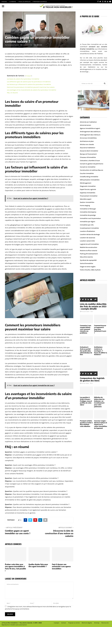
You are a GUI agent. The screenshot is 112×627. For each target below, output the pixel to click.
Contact (63, 623)
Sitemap (96, 623)
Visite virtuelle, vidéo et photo (90, 270)
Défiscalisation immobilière (89, 180)
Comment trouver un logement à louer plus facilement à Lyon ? (100, 329)
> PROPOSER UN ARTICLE (39, 1)
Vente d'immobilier (86, 263)
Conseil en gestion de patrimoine (91, 164)
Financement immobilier (88, 196)
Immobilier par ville (87, 225)
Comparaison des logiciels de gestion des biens (92, 379)
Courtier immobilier (87, 173)
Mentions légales (87, 623)
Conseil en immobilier (87, 167)
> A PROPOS (12, 1)
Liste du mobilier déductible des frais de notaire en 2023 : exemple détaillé (93, 306)
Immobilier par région (87, 222)
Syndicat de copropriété (88, 260)
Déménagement (85, 183)
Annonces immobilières (88, 138)
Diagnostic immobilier (88, 186)
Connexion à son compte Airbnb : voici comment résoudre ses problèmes (85, 329)
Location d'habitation (87, 231)
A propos (56, 623)
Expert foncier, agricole (88, 189)
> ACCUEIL (4, 1)
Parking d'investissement (89, 254)
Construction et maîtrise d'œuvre (91, 170)
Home (7, 30)
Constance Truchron (13, 45)
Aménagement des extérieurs (90, 132)
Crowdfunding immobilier (89, 177)
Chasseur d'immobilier (88, 157)
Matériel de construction (88, 247)
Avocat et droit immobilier (89, 151)
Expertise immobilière (87, 193)
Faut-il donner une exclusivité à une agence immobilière (61, 566)
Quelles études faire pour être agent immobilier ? (38, 565)
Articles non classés (87, 144)
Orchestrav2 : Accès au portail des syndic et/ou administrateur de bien (86, 350)
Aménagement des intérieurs (90, 135)
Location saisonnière (87, 241)
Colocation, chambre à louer (90, 160)
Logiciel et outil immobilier (89, 244)
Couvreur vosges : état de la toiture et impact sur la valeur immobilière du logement (100, 424)
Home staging (85, 205)
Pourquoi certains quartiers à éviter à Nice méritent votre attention (86, 423)
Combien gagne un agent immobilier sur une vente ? (17, 532)
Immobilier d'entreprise (88, 212)
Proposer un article (74, 623)
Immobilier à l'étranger (88, 209)
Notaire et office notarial (88, 250)
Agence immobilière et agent (13, 33)
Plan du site (105, 623)
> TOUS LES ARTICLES (24, 1)
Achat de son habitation (88, 122)
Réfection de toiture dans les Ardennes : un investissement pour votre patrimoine (99, 401)
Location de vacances (87, 238)
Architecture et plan (87, 141)
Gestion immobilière (87, 202)
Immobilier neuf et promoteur (90, 218)
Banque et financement (88, 154)
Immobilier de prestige (88, 215)
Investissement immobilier (89, 228)
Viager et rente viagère (87, 267)
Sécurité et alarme (86, 257)
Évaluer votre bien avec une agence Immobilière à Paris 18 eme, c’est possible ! (15, 567)
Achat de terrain (85, 125)
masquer (28, 76)
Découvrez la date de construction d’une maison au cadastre (59, 533)
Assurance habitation (87, 148)
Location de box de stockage (90, 234)
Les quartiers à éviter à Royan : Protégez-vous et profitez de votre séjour (86, 401)
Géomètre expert (85, 199)
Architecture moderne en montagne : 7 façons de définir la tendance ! (100, 350)
